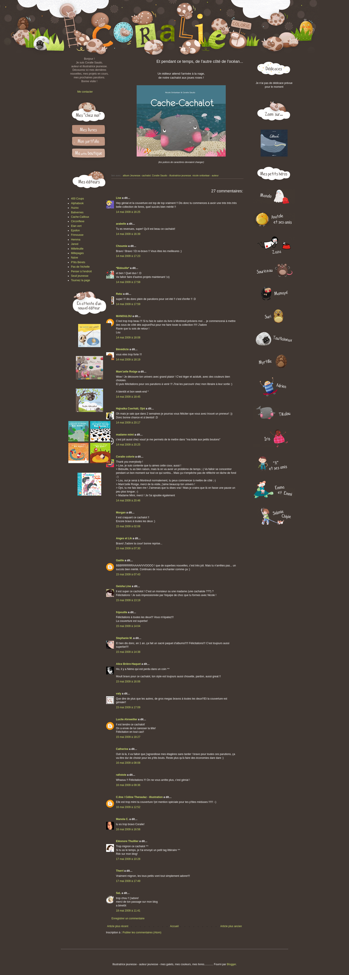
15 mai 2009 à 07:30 (128, 548)
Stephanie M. (124, 638)
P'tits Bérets (78, 262)
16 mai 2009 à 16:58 (128, 829)
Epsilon (75, 230)
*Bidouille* (122, 268)
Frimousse (77, 234)
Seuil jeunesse (79, 275)
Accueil (174, 926)
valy (118, 693)
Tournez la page (80, 280)
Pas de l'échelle (80, 266)
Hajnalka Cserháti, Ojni (130, 408)
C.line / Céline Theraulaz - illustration (139, 797)
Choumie (121, 246)
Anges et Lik (124, 538)
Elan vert (76, 226)
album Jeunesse (131, 175)
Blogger (231, 964)
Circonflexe (77, 221)
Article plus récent (117, 926)
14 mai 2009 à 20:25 (128, 444)
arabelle (121, 223)
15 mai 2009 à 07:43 (128, 574)
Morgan (121, 512)
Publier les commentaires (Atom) (142, 932)
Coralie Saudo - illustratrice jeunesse (171, 175)
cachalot (146, 175)
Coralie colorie (125, 456)
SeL (118, 893)
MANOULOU (124, 316)
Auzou (75, 207)
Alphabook (77, 203)
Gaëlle (120, 560)
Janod (74, 244)
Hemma (75, 239)
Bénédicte (122, 349)
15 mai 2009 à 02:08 (128, 526)
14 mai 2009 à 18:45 (128, 396)
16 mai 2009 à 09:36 (128, 785)
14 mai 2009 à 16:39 (128, 234)
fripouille (121, 612)
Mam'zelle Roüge (127, 371)
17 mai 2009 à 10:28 (128, 859)
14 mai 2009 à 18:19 (128, 359)
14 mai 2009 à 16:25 (128, 212)
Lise (118, 197)
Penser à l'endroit (81, 271)
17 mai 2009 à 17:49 (128, 881)
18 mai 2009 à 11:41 (128, 910)
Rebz (119, 293)
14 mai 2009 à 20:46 (128, 500)
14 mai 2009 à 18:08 (128, 337)
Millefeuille (77, 248)
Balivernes (77, 212)
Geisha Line (123, 586)
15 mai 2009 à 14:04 (128, 626)
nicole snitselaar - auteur (206, 175)
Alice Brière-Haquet (128, 664)
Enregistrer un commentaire (128, 918)
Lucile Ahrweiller (126, 719)
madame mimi (125, 434)
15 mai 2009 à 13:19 (128, 600)
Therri (120, 870)
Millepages (77, 253)
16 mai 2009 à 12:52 (128, 807)
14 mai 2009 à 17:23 (128, 256)
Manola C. (122, 819)
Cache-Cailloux (80, 216)
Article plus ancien (231, 926)
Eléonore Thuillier (127, 841)
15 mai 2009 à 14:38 (128, 651)
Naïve (74, 257)
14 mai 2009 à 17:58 (128, 282)
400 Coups (77, 198)
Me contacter (85, 91)
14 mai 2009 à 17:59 (128, 304)
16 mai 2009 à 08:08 (128, 762)
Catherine (122, 749)
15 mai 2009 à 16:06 (128, 681)
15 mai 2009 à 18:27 (128, 737)
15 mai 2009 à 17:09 (128, 707)
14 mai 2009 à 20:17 (128, 422)
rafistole (121, 774)
